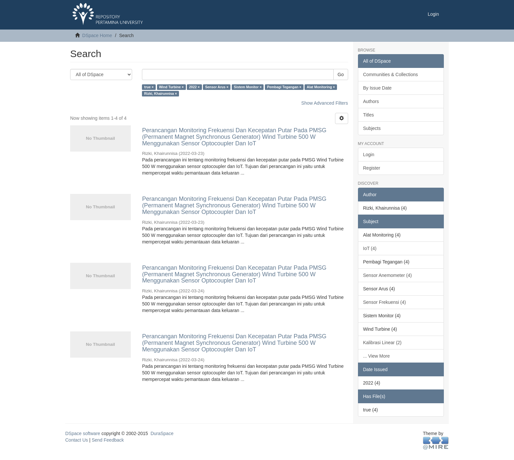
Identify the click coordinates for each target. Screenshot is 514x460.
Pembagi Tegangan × (284, 87)
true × (149, 87)
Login (368, 154)
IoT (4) (370, 248)
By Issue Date (377, 88)
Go (341, 74)
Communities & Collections (390, 74)
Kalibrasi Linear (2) (382, 342)
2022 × (194, 87)
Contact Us (76, 440)
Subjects (372, 128)
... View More (376, 356)
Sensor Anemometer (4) (387, 275)
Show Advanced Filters (324, 103)
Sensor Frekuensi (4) (384, 302)
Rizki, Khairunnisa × (160, 93)
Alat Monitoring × (321, 87)
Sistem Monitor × (248, 87)
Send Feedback (108, 440)
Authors (371, 101)
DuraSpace (161, 433)
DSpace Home (97, 35)
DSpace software (82, 433)
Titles (368, 114)
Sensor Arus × (216, 87)
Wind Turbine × (171, 87)
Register (371, 168)
